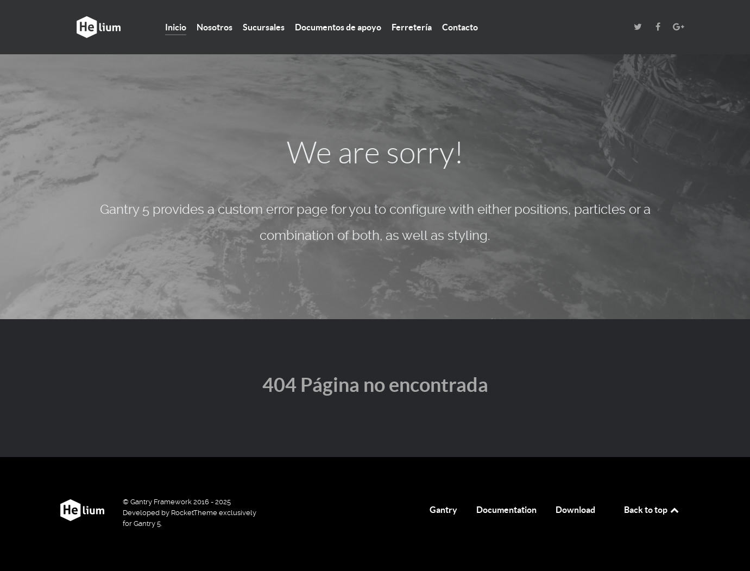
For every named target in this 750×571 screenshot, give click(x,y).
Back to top (652, 510)
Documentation (506, 510)
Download (575, 510)
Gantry (443, 510)
